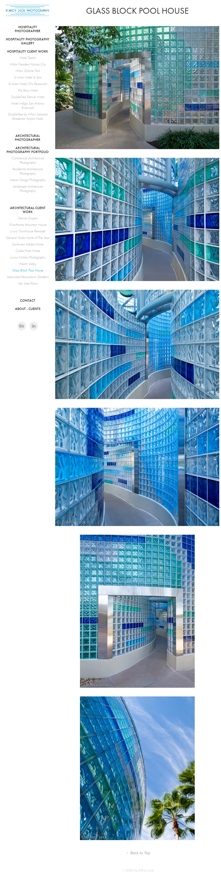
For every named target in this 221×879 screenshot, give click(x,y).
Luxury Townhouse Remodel (27, 231)
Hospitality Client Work (27, 51)
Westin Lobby (27, 264)
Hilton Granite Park (27, 71)
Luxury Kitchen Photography (27, 257)
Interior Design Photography (28, 180)
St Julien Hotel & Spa (27, 77)
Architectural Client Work (27, 210)
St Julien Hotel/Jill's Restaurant (27, 84)
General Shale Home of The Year (27, 238)
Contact (27, 300)
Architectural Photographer (27, 138)
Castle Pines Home (27, 251)
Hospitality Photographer (27, 29)
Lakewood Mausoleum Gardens (27, 277)
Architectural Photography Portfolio (28, 150)
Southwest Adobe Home (27, 244)
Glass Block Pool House (27, 270)
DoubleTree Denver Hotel (27, 97)
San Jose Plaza (27, 283)
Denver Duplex (27, 218)
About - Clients (27, 309)
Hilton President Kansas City (28, 64)
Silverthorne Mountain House (28, 225)
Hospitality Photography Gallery (28, 41)
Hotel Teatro (28, 58)
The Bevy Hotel (28, 90)
